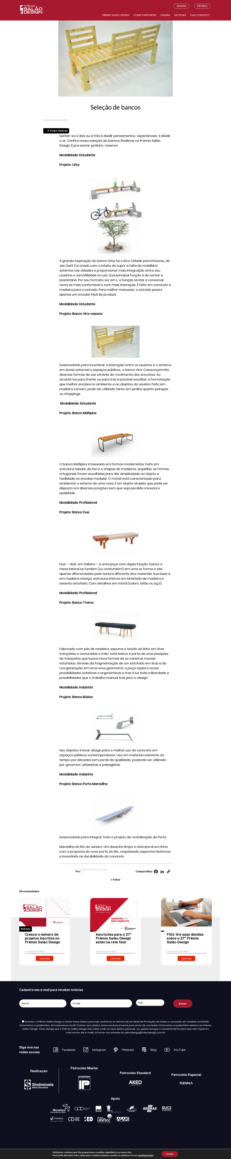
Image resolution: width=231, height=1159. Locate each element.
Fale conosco (200, 15)
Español (202, 6)
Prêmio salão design (115, 15)
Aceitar (169, 1153)
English (181, 6)
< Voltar (115, 879)
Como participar (144, 15)
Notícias (180, 15)
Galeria (165, 15)
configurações (145, 1155)
